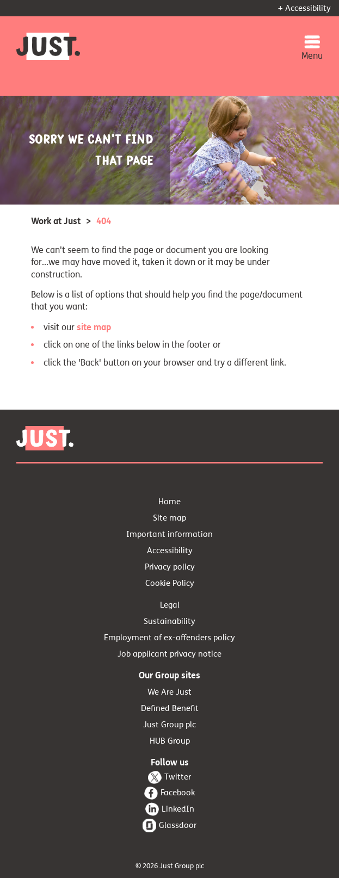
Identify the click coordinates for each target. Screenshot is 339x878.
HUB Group (170, 741)
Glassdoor (177, 825)
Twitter (177, 777)
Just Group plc (169, 724)
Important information (169, 534)
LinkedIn (178, 809)
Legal (170, 605)
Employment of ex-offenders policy (169, 637)
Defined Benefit (170, 708)
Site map (169, 518)
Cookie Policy (169, 583)
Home (169, 501)
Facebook (178, 792)
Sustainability (169, 621)
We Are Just (169, 692)
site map (94, 327)
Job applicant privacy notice (169, 654)
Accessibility (170, 550)
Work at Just (56, 221)
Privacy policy (170, 567)
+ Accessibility (304, 8)
